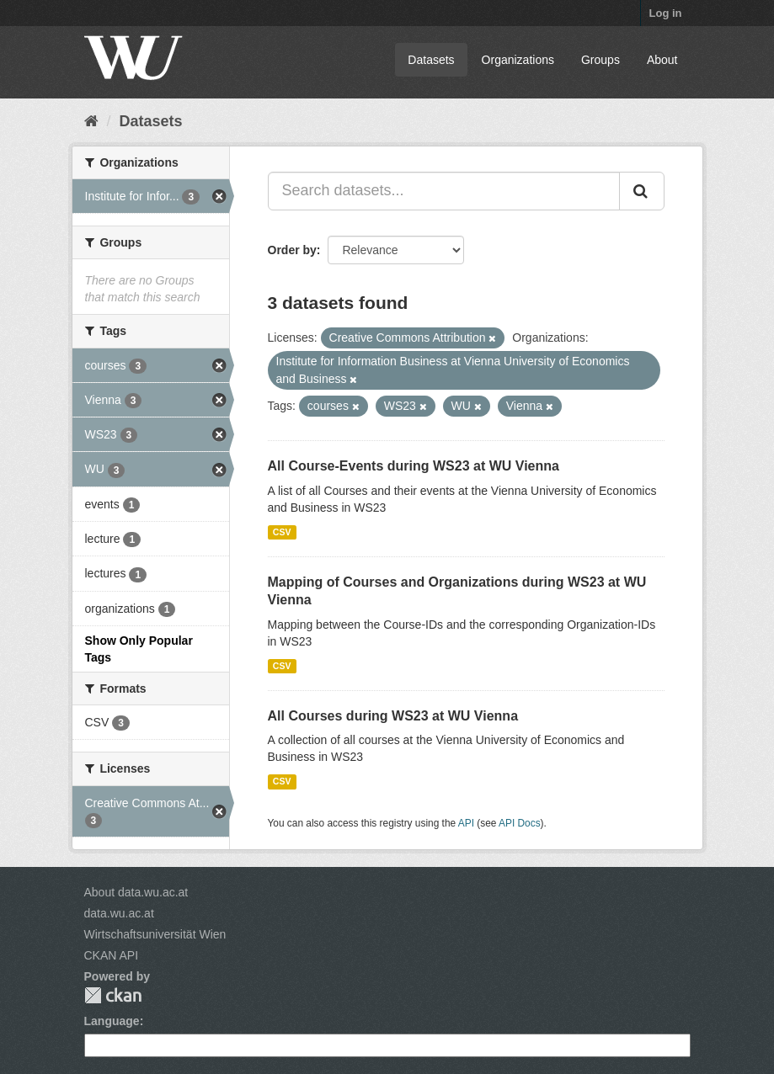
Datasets (431, 59)
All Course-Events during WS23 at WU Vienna (413, 466)
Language (112, 1021)
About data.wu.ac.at (136, 892)
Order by (292, 250)
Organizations (518, 59)
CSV (282, 532)
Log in (665, 13)
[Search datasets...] (444, 191)
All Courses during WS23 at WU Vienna (393, 716)
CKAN (112, 995)
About (662, 59)
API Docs (520, 823)
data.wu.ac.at (119, 913)
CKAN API (111, 955)
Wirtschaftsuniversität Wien (155, 934)
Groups (600, 59)
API (466, 823)
